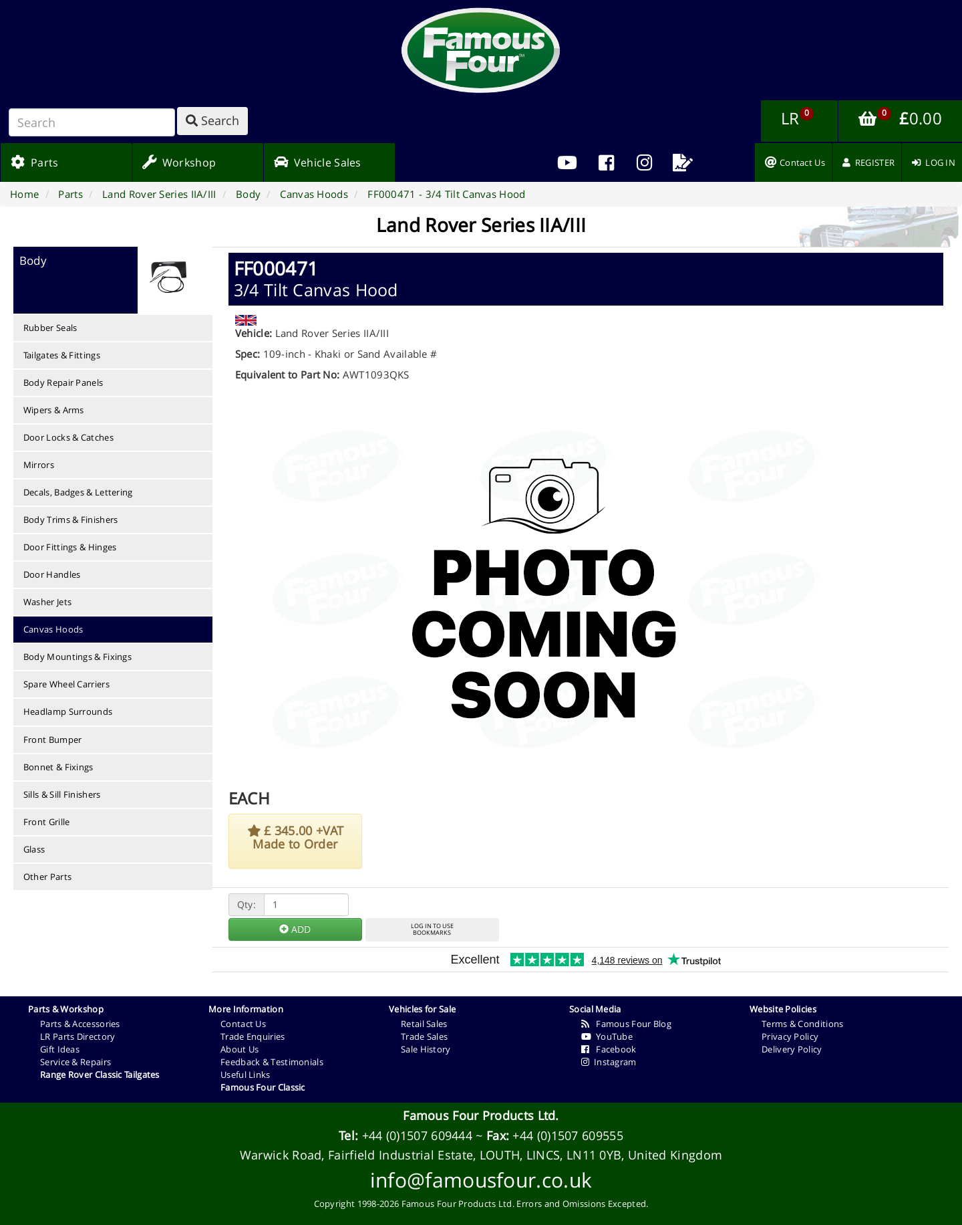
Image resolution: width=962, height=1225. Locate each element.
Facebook (609, 1049)
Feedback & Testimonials (271, 1062)
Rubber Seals (50, 328)
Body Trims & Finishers (70, 520)
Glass (34, 849)
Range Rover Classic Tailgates (100, 1075)
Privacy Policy (790, 1036)
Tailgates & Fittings (61, 355)
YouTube (607, 1036)
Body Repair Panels (63, 382)
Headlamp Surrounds (67, 711)
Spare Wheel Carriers (66, 684)
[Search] (92, 122)
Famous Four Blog (626, 1024)
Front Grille (46, 822)
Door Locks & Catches (68, 437)
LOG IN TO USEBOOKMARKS (432, 929)
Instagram (609, 1062)
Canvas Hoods (53, 629)
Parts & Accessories (80, 1024)
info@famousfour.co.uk (481, 1180)
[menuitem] (606, 162)
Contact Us (243, 1024)
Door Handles (52, 574)
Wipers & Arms (53, 410)
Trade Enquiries (252, 1036)
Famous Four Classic (262, 1087)
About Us (239, 1049)
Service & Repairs (75, 1062)
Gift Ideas (59, 1049)
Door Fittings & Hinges (70, 547)
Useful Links (245, 1075)
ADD (295, 929)
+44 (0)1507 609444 (417, 1135)
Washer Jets (47, 602)
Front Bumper (52, 740)
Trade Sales (424, 1036)
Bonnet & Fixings (58, 767)
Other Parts (47, 877)
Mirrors (38, 465)
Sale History (426, 1049)
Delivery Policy (792, 1049)
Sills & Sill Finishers (62, 794)
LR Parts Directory (77, 1036)
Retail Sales (424, 1024)
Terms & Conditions (802, 1024)
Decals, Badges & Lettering (78, 492)
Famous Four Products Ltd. (481, 1115)
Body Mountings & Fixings (77, 657)
